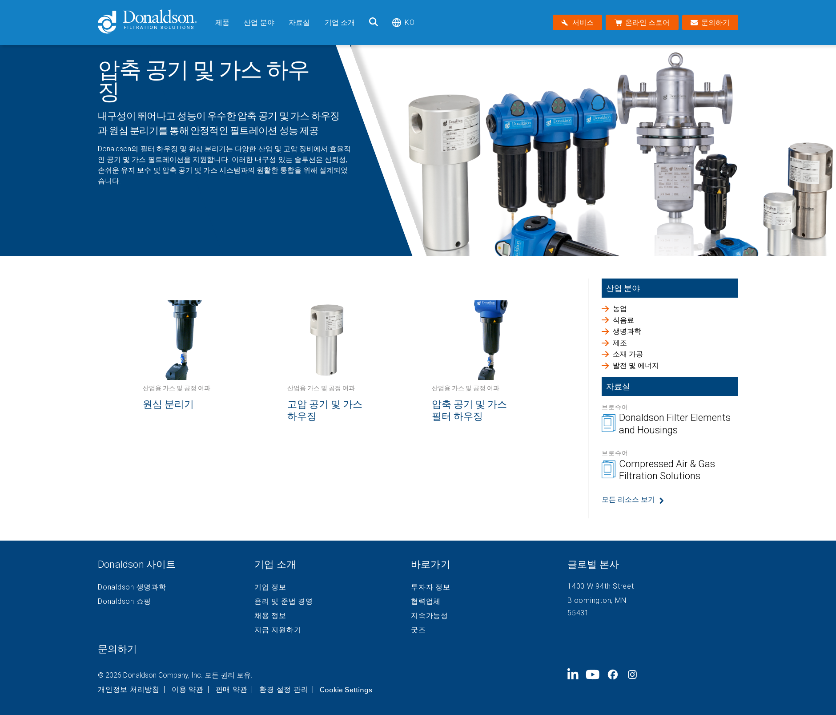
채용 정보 (270, 615)
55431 (578, 613)
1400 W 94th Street (600, 586)
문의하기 (117, 648)
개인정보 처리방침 (129, 689)
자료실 (299, 22)
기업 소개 (340, 22)
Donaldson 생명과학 (132, 587)
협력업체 (426, 601)
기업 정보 (270, 587)
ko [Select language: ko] (403, 22)
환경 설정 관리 (283, 689)
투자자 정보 (430, 587)
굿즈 (418, 630)
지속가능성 (429, 615)
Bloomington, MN (596, 600)
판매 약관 (232, 689)
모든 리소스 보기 (628, 499)
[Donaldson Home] (153, 22)
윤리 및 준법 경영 (283, 601)
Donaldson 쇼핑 (124, 601)
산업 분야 (259, 22)
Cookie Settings (346, 689)
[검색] (373, 22)
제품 (222, 22)
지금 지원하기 (277, 630)
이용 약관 (188, 689)
